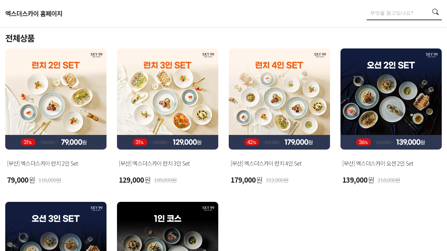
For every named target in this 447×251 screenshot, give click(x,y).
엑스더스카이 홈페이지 (34, 13)
